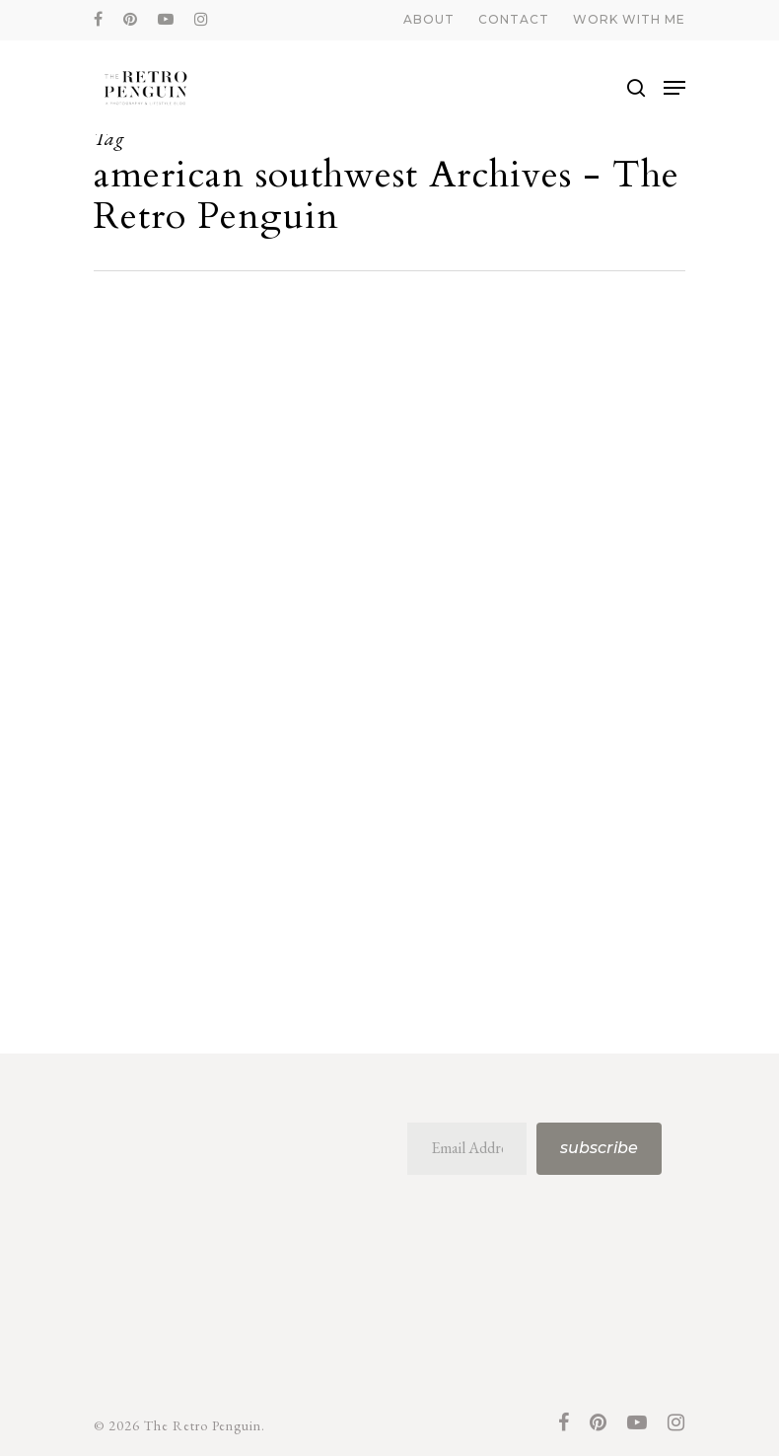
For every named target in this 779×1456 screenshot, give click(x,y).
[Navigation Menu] (674, 88)
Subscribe (599, 1147)
